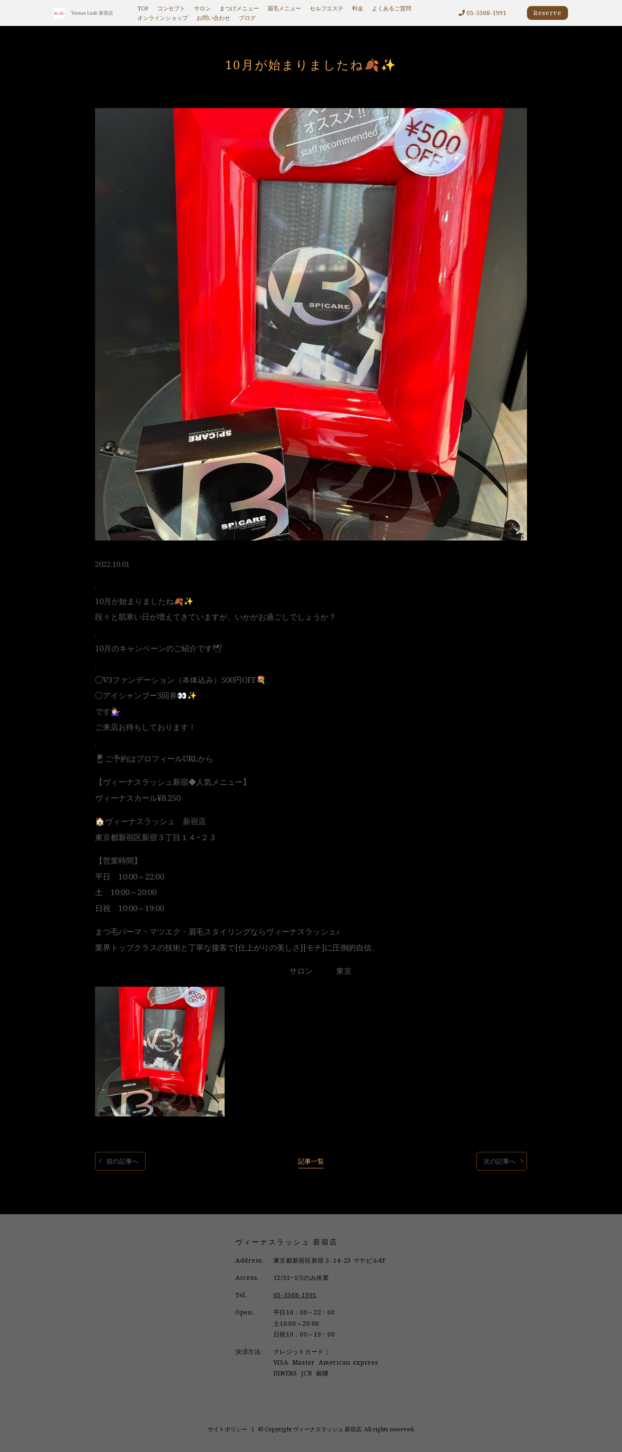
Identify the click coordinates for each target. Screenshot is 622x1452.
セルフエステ (326, 8)
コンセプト (171, 8)
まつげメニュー (239, 8)
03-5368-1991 (482, 13)
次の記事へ (499, 1161)
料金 (357, 8)
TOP (143, 8)
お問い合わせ (213, 18)
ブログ (247, 18)
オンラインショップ (162, 18)
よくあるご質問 (391, 8)
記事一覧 (311, 1161)
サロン (202, 8)
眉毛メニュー (284, 8)
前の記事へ (122, 1161)
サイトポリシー (227, 1429)
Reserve (547, 13)
